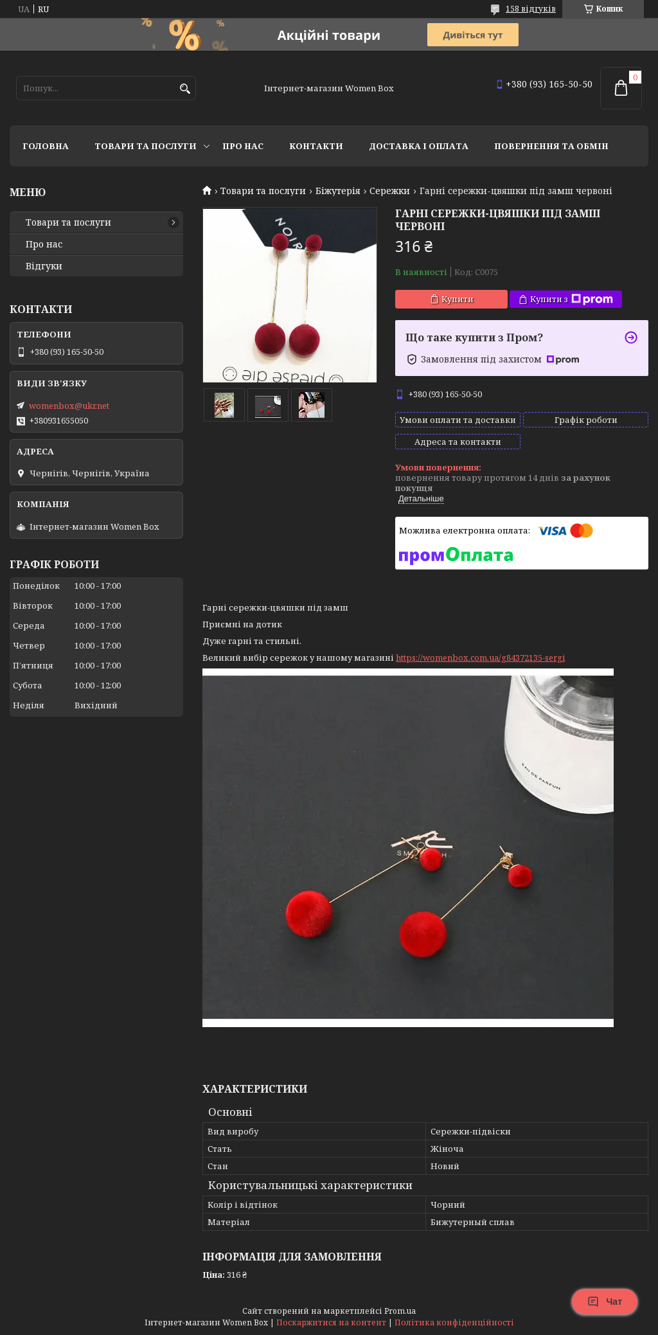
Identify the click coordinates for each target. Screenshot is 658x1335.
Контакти (316, 146)
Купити (457, 299)
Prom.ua (400, 1310)
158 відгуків (531, 8)
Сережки (389, 191)
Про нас (242, 146)
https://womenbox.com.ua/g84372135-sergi (480, 657)
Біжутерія (338, 191)
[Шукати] (184, 89)
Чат (604, 1301)
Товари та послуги (145, 146)
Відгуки (44, 266)
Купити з (571, 299)
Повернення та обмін (551, 146)
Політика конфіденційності (454, 1322)
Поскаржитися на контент (331, 1322)
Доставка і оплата (418, 146)
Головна (45, 146)
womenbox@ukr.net (69, 405)
